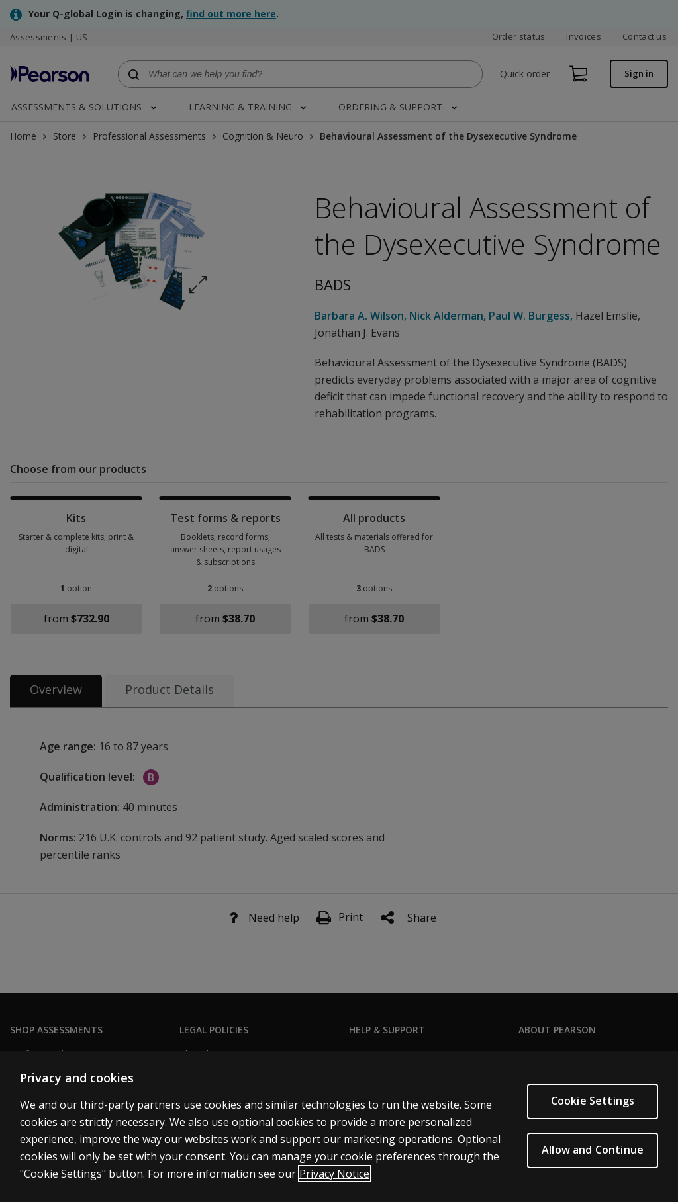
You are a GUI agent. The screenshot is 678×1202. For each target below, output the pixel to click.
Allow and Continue (593, 1149)
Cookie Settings (592, 1101)
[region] (339, 1126)
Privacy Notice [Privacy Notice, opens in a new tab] (334, 1173)
